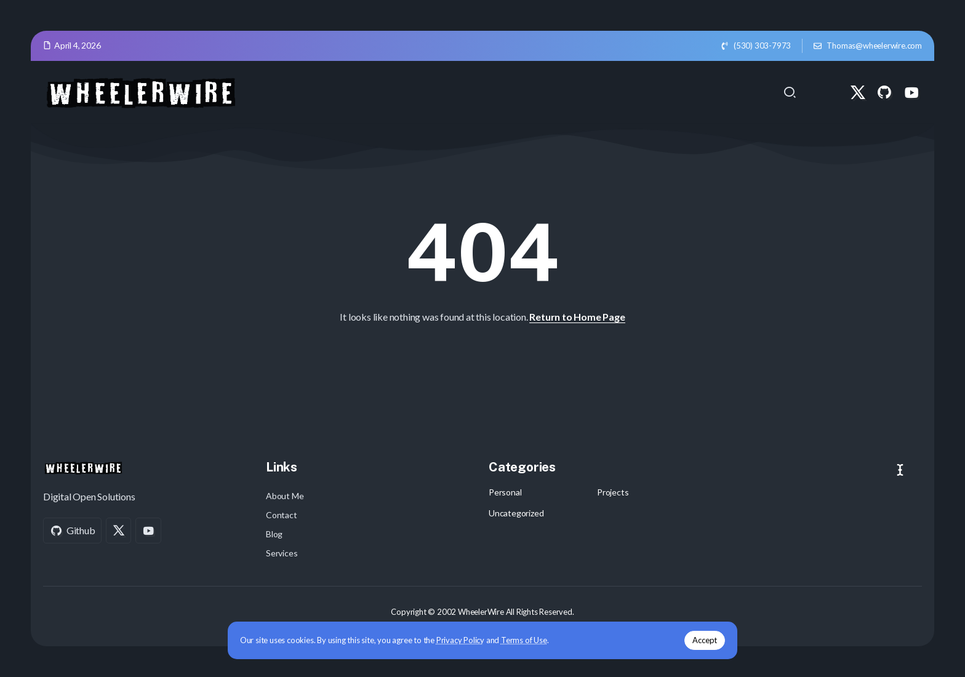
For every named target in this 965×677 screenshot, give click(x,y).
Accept (696, 639)
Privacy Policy (469, 639)
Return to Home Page (577, 316)
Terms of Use (533, 639)
